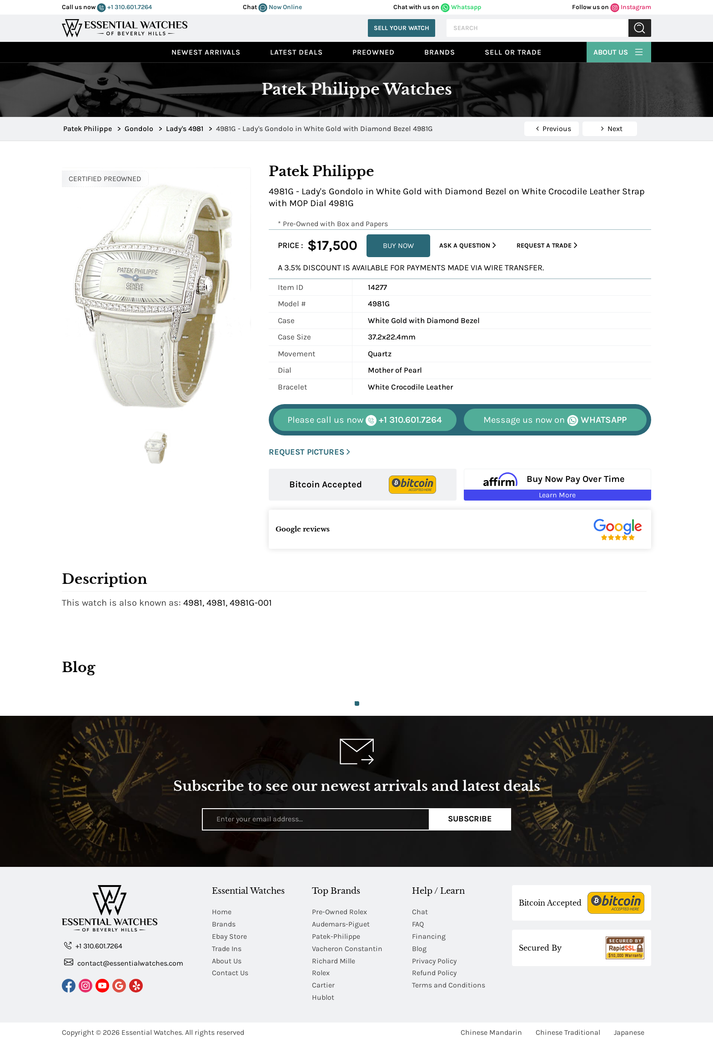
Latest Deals (296, 52)
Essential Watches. (152, 1032)
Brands (439, 52)
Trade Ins (226, 948)
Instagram (630, 7)
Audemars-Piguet (341, 924)
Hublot (323, 997)
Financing (429, 936)
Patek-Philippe (336, 936)
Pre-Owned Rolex (339, 911)
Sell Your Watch (401, 28)
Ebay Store (229, 936)
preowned (373, 52)
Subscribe (470, 819)
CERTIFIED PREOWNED (105, 178)
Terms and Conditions (448, 985)
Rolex (321, 973)
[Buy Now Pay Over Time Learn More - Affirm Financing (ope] (558, 485)
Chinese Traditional (568, 1032)
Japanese (629, 1032)
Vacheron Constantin (347, 948)
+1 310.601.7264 (124, 7)
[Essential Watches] (124, 27)
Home (221, 911)
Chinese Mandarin (491, 1032)
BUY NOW (398, 245)
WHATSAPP (555, 420)
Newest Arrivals (206, 52)
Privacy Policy (434, 961)
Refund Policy (434, 973)
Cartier (323, 985)
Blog (419, 948)
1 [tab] (357, 703)
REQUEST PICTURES (309, 452)
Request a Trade (547, 245)
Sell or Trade (513, 52)
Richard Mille (334, 961)
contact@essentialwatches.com (123, 962)
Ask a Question (467, 245)
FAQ (418, 924)
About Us (618, 51)
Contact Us (230, 973)
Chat (420, 911)
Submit (639, 28)
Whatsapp (461, 7)
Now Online (280, 7)
